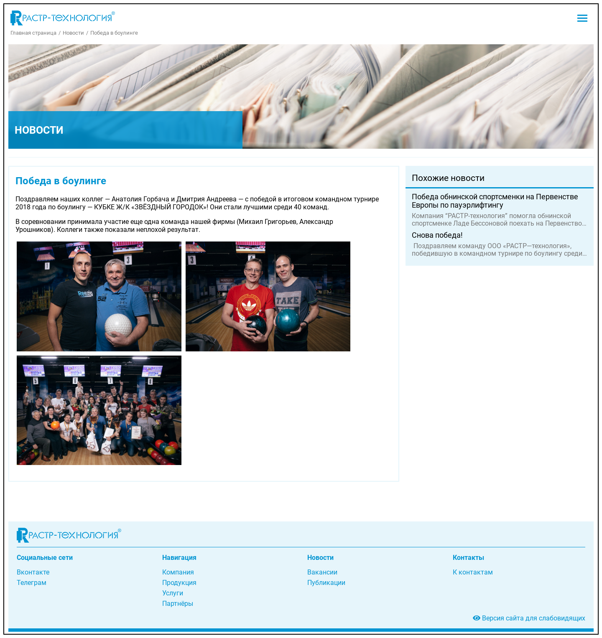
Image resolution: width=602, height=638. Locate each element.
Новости (73, 33)
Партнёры (177, 603)
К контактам (473, 572)
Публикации (326, 583)
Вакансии (322, 572)
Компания (178, 572)
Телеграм (31, 583)
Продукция (179, 583)
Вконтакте (33, 572)
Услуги (172, 593)
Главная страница (33, 33)
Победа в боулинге (114, 33)
